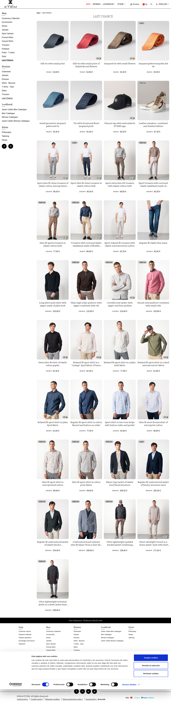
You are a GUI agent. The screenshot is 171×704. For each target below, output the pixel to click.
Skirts (4, 91)
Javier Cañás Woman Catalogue (16, 121)
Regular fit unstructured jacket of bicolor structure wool (153, 483)
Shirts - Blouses (8, 83)
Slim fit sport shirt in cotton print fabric (86, 483)
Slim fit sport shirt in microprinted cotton (52, 483)
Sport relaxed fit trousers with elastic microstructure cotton (119, 244)
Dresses (5, 79)
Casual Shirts (7, 41)
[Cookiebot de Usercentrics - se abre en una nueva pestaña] (15, 699)
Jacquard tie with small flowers (119, 63)
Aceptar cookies (151, 672)
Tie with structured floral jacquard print (86, 124)
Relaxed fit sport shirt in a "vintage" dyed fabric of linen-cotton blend (86, 365)
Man (88, 4)
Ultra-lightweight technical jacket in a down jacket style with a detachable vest (53, 604)
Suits (4, 56)
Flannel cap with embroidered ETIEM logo (119, 124)
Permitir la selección (151, 680)
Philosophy (6, 132)
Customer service (25, 631)
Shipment (22, 644)
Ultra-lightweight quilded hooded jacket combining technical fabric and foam (119, 544)
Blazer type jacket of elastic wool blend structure (119, 483)
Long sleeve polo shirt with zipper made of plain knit (52, 304)
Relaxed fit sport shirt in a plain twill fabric (120, 364)
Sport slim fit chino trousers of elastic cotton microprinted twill (52, 185)
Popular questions (25, 638)
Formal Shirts (7, 37)
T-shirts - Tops (8, 87)
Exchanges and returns (27, 641)
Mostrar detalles (129, 699)
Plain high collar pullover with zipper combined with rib (86, 304)
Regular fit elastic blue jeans (153, 242)
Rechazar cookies (151, 688)
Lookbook (108, 4)
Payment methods (25, 634)
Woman (96, 4)
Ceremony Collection (11, 18)
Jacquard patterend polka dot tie (153, 65)
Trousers (5, 45)
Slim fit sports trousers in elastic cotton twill (53, 244)
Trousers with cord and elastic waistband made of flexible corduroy (86, 245)
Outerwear (6, 72)
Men (48, 627)
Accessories (7, 22)
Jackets (5, 30)
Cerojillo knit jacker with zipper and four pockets (120, 304)
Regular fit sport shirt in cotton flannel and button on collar (86, 423)
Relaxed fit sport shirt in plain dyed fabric (53, 423)
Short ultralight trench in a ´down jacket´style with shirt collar (153, 544)
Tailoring (5, 136)
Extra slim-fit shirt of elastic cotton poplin (52, 364)
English (162, 4)
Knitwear (5, 49)
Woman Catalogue (10, 117)
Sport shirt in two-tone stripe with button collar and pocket (120, 423)
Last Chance (7, 60)
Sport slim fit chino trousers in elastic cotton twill (86, 184)
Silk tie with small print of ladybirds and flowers (86, 65)
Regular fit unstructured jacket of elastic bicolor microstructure (52, 544)
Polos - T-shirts (8, 53)
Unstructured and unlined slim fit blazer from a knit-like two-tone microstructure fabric (86, 544)
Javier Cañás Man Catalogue (14, 109)
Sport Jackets (7, 34)
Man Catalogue (8, 113)
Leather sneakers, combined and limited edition (153, 124)
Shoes (4, 26)
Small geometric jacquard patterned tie (52, 124)
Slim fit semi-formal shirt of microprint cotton (153, 423)
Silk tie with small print (52, 63)
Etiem (121, 4)
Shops (4, 140)
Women (77, 627)
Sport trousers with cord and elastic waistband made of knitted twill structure (153, 185)
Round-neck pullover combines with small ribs (153, 304)
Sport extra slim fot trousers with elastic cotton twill (119, 184)
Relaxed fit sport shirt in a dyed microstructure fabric (153, 364)
